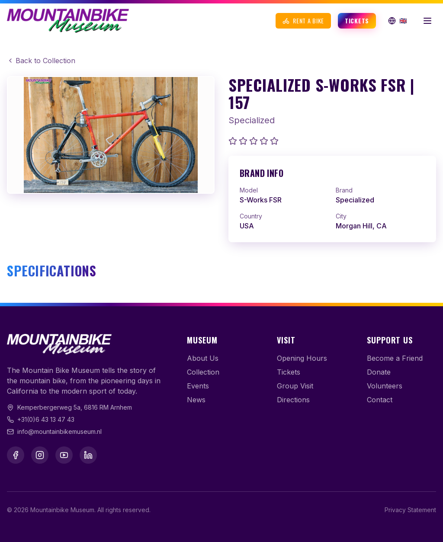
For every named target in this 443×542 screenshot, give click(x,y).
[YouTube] (64, 455)
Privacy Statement (410, 509)
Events (198, 386)
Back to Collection (41, 60)
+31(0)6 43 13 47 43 (45, 419)
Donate (379, 372)
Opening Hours (302, 358)
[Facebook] (15, 455)
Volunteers (384, 386)
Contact (379, 399)
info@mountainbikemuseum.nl (59, 431)
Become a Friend (395, 358)
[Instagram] (39, 455)
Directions (293, 399)
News (196, 399)
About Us (202, 358)
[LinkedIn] (88, 455)
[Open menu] (427, 20)
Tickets (357, 20)
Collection (203, 372)
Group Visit (295, 386)
